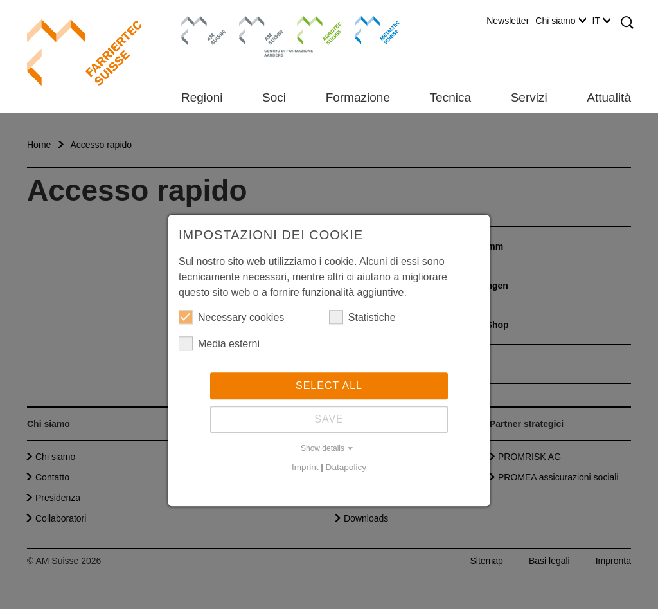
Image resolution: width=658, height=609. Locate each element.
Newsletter (507, 20)
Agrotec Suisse (310, 29)
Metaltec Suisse (369, 29)
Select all (329, 387)
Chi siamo (560, 20)
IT (601, 20)
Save (329, 420)
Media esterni (219, 345)
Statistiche (362, 319)
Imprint (305, 469)
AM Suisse (199, 22)
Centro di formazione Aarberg (258, 35)
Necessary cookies (231, 319)
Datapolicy (346, 469)
